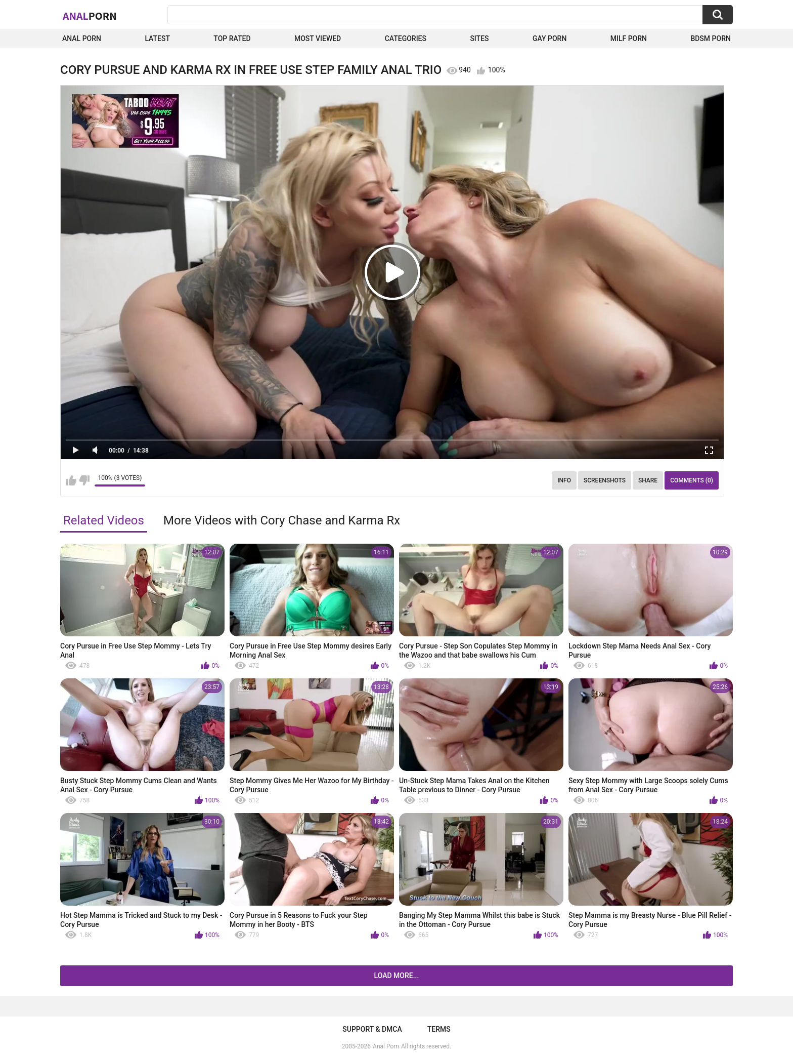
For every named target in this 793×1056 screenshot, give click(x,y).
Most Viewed (317, 38)
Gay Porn (549, 38)
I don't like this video (84, 480)
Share (647, 480)
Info (564, 480)
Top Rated (231, 38)
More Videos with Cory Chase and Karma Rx (281, 520)
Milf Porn (628, 38)
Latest (157, 38)
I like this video (71, 480)
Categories (405, 38)
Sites (479, 38)
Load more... (396, 975)
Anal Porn (81, 38)
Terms (439, 1029)
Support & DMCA (372, 1029)
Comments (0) (691, 480)
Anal (90, 16)
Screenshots (605, 480)
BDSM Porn (710, 38)
